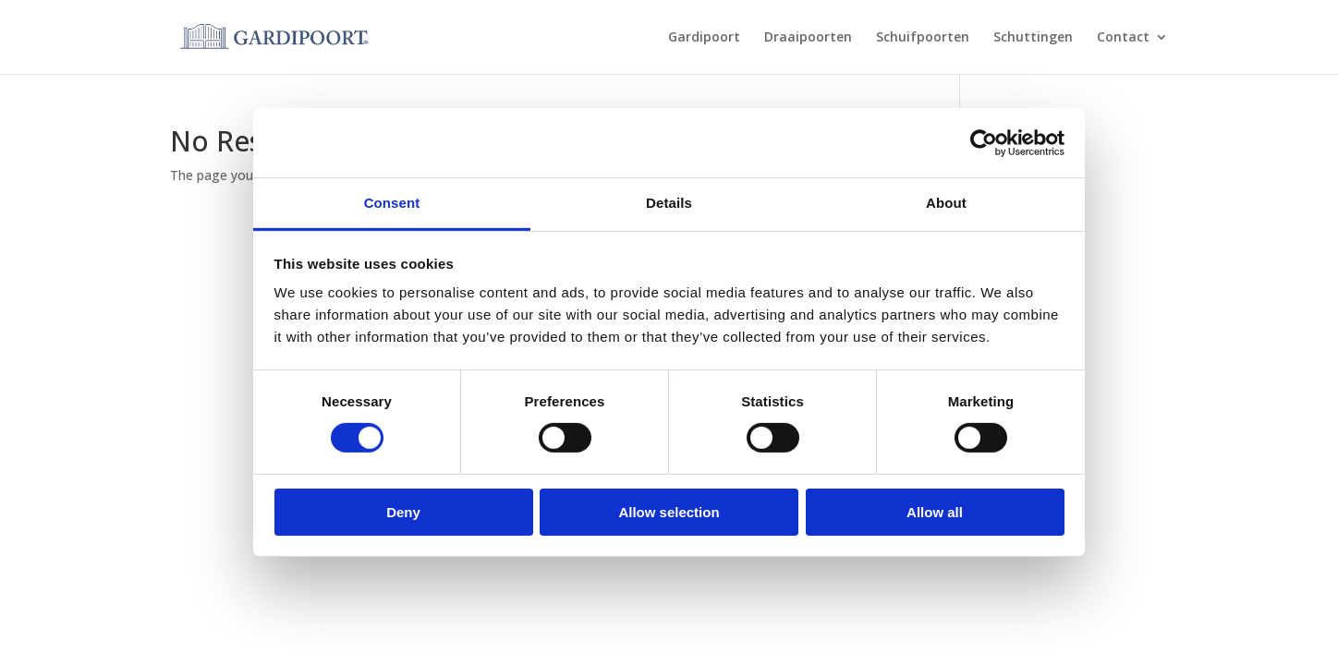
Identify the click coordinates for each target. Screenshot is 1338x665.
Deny (403, 512)
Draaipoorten (808, 37)
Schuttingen (1033, 37)
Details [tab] (669, 203)
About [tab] (946, 203)
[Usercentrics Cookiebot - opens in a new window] (983, 142)
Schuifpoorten (922, 37)
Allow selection (668, 512)
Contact (1123, 37)
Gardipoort (704, 37)
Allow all (934, 512)
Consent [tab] (392, 203)
